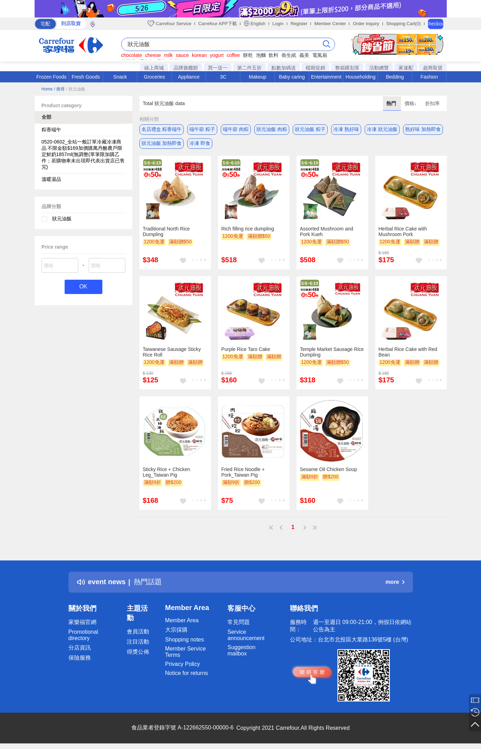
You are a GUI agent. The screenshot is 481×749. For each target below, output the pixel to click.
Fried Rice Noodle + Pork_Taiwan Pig (243, 472)
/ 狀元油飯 (75, 89)
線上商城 (154, 68)
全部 (46, 117)
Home (47, 89)
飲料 (273, 55)
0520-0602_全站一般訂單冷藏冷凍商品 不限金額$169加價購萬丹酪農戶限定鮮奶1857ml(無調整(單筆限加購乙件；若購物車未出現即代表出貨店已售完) (83, 154)
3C (223, 77)
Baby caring (292, 77)
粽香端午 (51, 129)
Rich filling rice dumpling (247, 229)
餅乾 (248, 55)
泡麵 (261, 55)
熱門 (392, 103)
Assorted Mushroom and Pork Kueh (327, 231)
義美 (304, 55)
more (394, 582)
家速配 (406, 68)
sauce (182, 55)
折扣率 (432, 103)
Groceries (154, 77)
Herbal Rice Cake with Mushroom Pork (403, 231)
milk (168, 55)
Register (299, 23)
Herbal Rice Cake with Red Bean (408, 352)
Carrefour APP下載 (217, 23)
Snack (120, 77)
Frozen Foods (51, 77)
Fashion (429, 77)
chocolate (131, 55)
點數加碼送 (283, 68)
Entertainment (326, 77)
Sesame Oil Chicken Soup (328, 469)
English (254, 23)
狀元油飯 (62, 218)
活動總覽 (379, 68)
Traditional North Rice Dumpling (166, 231)
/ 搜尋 (59, 89)
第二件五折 (249, 68)
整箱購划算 (347, 68)
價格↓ (411, 103)
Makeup (257, 77)
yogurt (217, 55)
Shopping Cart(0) (403, 23)
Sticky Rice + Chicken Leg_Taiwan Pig (166, 472)
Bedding (395, 77)
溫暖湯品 (51, 179)
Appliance (189, 77)
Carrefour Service (169, 23)
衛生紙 (289, 55)
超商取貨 (433, 68)
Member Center (330, 23)
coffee (233, 55)
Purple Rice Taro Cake (245, 349)
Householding (360, 77)
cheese (153, 55)
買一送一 (217, 68)
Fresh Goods (86, 77)
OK (83, 287)
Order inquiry (366, 23)
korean (199, 55)
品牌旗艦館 (186, 68)
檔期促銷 (315, 68)
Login (278, 23)
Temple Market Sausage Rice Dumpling (332, 352)
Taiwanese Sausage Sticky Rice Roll (172, 352)
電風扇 (319, 55)
